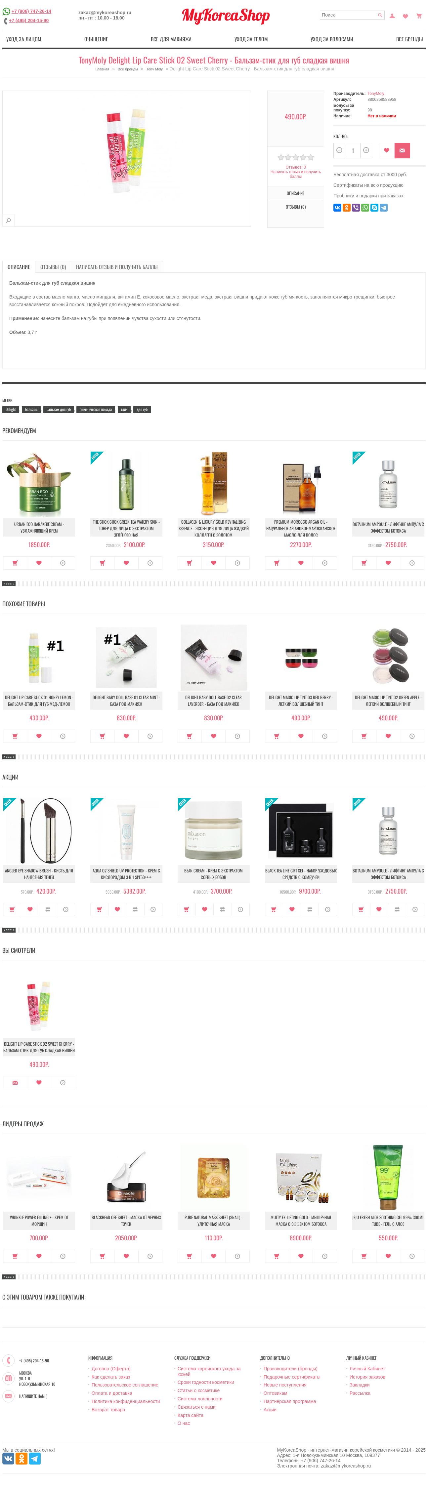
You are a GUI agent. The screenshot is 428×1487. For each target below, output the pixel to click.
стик (124, 409)
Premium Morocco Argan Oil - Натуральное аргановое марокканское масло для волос (300, 528)
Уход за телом (251, 39)
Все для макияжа (171, 39)
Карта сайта (190, 1415)
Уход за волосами (332, 39)
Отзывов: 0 (295, 167)
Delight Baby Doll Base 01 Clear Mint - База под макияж (126, 700)
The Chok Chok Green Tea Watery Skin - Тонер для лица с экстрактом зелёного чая (126, 528)
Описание (295, 193)
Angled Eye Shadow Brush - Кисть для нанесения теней (39, 873)
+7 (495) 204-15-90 (29, 20)
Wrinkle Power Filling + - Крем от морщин (39, 1220)
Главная (102, 69)
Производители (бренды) (291, 1368)
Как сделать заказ (111, 1377)
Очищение (96, 39)
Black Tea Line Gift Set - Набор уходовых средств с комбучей (301, 873)
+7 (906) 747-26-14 (31, 11)
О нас (184, 1423)
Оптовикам (275, 1393)
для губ (142, 409)
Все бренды (409, 39)
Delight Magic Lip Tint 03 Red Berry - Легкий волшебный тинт (301, 700)
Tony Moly (154, 69)
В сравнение (48, 909)
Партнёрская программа (290, 1401)
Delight (11, 409)
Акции (270, 1409)
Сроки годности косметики (206, 1382)
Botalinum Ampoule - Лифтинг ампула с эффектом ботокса (388, 527)
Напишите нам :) (33, 1396)
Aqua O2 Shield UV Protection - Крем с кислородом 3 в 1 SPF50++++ (126, 873)
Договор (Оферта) (111, 1368)
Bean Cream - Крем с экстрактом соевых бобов (213, 873)
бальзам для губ (59, 409)
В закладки (387, 150)
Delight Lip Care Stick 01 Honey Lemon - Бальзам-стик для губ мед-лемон (39, 700)
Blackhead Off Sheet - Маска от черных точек (126, 1220)
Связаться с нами (197, 1407)
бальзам (31, 409)
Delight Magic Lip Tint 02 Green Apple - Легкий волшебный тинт (388, 700)
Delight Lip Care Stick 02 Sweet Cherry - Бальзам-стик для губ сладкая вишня (39, 1047)
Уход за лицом (23, 39)
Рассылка (360, 1393)
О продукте (63, 563)
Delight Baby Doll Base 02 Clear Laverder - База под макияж (213, 700)
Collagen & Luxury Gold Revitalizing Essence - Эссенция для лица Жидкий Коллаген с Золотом (214, 528)
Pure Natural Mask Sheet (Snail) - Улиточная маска (213, 1220)
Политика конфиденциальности (126, 1401)
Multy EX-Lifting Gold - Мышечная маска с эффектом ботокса (301, 1220)
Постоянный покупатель (392, 15)
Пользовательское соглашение (125, 1384)
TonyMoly (375, 93)
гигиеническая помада (96, 409)
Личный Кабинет (367, 1368)
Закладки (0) (405, 15)
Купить (15, 563)
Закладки (360, 1384)
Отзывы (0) (296, 206)
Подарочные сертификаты (292, 1377)
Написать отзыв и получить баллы (296, 174)
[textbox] (352, 15)
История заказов (367, 1377)
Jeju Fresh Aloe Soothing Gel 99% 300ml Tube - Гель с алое (388, 1220)
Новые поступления (285, 1384)
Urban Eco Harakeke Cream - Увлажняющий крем (39, 527)
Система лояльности (200, 1398)
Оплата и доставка (112, 1393)
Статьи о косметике (199, 1390)
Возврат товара (108, 1409)
